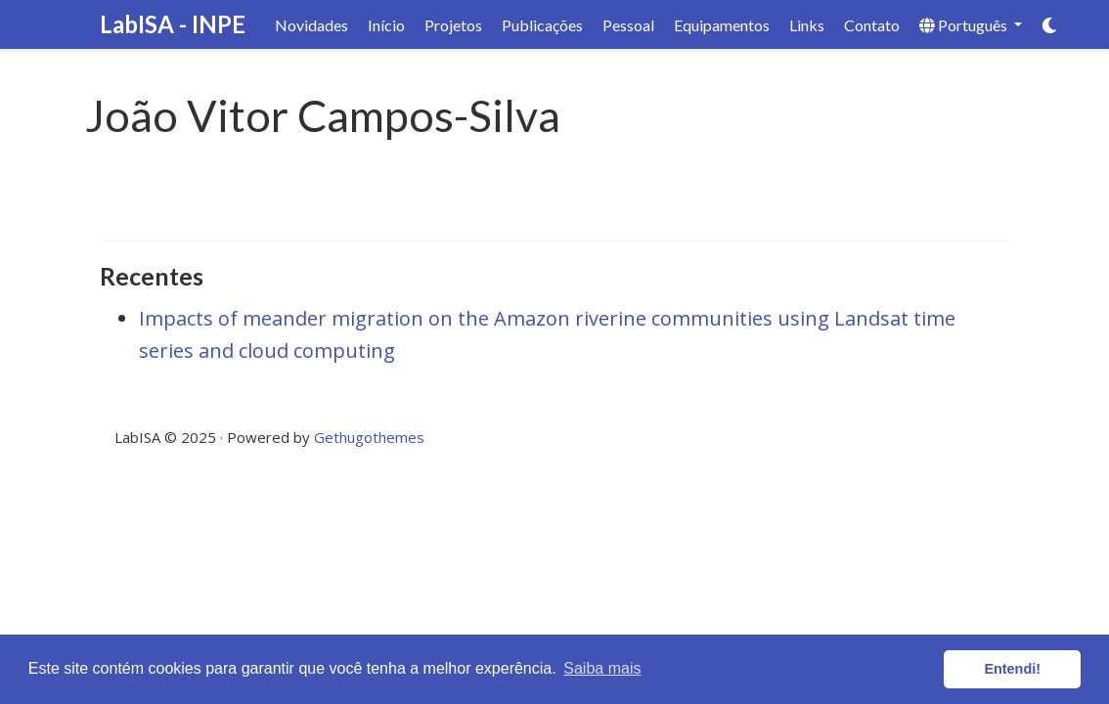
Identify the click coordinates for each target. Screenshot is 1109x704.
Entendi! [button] (1012, 669)
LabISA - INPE (172, 24)
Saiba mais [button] (602, 668)
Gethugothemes (369, 437)
